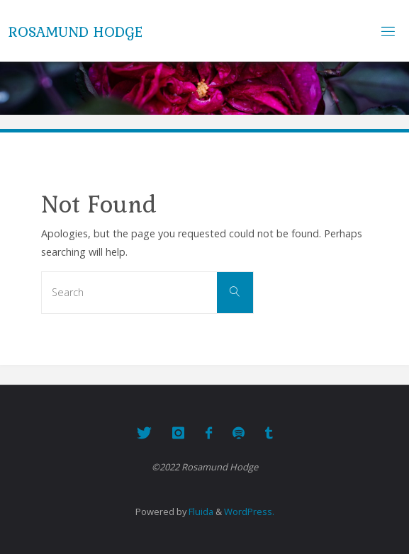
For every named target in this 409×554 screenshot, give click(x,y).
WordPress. (249, 511)
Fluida (199, 511)
